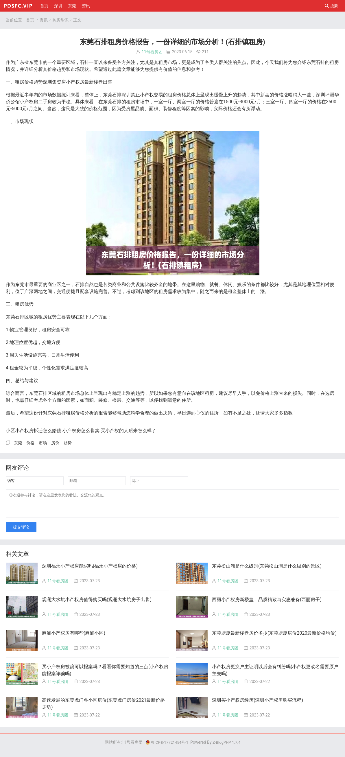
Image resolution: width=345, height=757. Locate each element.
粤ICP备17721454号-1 (166, 746)
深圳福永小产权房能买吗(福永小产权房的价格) (90, 570)
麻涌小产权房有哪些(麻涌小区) (73, 637)
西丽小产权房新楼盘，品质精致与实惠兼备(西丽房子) (267, 604)
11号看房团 (152, 51)
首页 (44, 5)
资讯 (86, 5)
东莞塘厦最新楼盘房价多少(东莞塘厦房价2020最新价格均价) (274, 637)
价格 (52, 69)
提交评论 (21, 531)
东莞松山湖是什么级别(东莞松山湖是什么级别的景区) (267, 570)
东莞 (72, 5)
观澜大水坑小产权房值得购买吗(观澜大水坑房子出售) (97, 604)
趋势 (61, 69)
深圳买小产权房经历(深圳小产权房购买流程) (257, 704)
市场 (172, 62)
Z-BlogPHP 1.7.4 (227, 746)
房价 (24, 82)
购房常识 (60, 20)
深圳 (58, 5)
